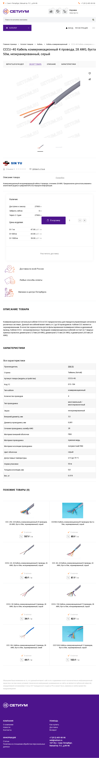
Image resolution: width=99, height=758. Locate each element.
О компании (8, 724)
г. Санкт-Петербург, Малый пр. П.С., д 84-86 (21, 3)
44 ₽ (26, 661)
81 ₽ (72, 579)
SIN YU (71, 366)
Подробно (60, 178)
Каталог (11, 28)
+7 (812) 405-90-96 (88, 3)
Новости (6, 727)
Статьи (6, 741)
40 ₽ (26, 579)
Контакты (7, 730)
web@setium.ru (56, 740)
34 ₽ (26, 620)
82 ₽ (72, 620)
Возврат (53, 730)
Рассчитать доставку (49, 253)
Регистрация (81, 28)
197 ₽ (26, 538)
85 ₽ (72, 538)
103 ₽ (72, 661)
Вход (70, 28)
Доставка (54, 727)
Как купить (54, 724)
